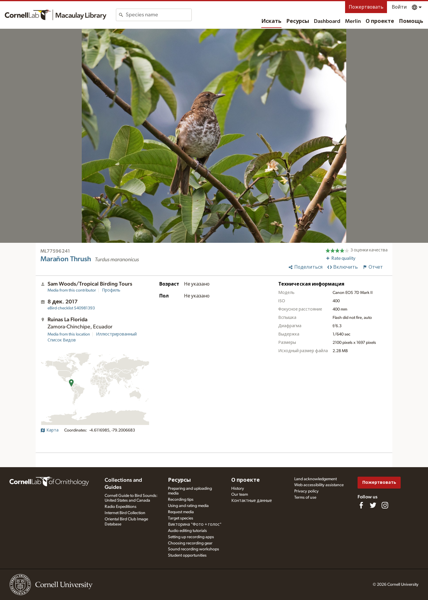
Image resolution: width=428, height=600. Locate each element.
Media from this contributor (72, 290)
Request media (181, 512)
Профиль (111, 290)
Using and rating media (188, 506)
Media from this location (69, 334)
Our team (239, 494)
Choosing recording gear (190, 543)
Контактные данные (251, 501)
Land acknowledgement (315, 479)
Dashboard (327, 21)
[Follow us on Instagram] (384, 505)
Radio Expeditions (120, 507)
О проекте (380, 21)
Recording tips (180, 499)
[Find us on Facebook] (361, 505)
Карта (49, 430)
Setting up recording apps (191, 537)
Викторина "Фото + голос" (194, 524)
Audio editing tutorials (187, 531)
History (237, 488)
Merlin (353, 21)
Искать (271, 21)
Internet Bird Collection (125, 513)
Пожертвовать (366, 7)
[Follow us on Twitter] (373, 505)
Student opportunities (187, 555)
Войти (399, 7)
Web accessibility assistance (319, 485)
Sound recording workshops (193, 549)
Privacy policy (306, 491)
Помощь (411, 21)
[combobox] (158, 15)
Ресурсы (297, 21)
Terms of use (305, 497)
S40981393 (71, 308)
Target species (180, 518)
